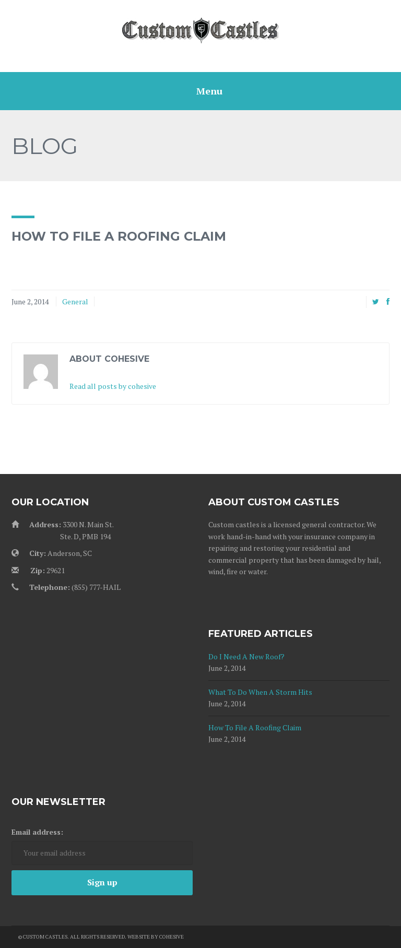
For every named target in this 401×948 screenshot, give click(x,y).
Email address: (37, 832)
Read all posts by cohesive (112, 386)
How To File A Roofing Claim (254, 727)
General (75, 301)
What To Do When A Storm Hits (260, 692)
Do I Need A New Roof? (246, 656)
